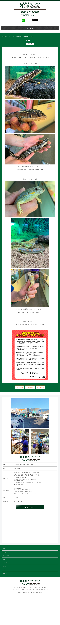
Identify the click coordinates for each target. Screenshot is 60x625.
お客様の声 (30, 57)
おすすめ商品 (30, 46)
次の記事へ (40, 416)
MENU (30, 28)
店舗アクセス (30, 42)
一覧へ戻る (30, 416)
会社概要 (30, 35)
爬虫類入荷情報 (30, 39)
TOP (30, 32)
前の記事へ (19, 416)
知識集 (30, 50)
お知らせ (30, 53)
